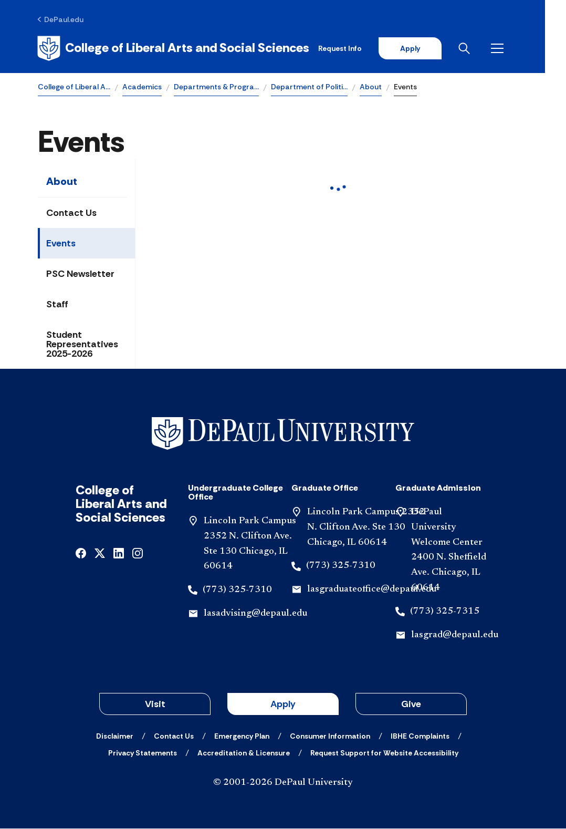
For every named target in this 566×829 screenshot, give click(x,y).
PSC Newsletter (80, 274)
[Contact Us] (174, 736)
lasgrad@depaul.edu (454, 635)
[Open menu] (519, 48)
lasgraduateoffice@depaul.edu (371, 590)
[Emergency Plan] (241, 736)
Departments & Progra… (216, 87)
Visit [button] (155, 704)
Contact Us (71, 213)
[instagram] (137, 552)
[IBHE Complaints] (420, 736)
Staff (57, 304)
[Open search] (487, 48)
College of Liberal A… (74, 87)
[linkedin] (118, 552)
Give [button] (411, 704)
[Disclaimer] (114, 736)
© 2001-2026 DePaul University (283, 783)
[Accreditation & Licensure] (243, 753)
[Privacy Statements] (142, 753)
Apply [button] (283, 704)
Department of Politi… (309, 87)
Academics (142, 87)
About (371, 87)
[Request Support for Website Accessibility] (384, 753)
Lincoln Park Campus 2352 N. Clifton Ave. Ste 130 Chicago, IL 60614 (366, 528)
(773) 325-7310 (237, 590)
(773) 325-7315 (444, 611)
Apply (431, 48)
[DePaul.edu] (61, 19)
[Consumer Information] (330, 736)
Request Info (360, 48)
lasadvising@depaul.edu (255, 614)
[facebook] (81, 552)
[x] (100, 552)
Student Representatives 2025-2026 (82, 344)
